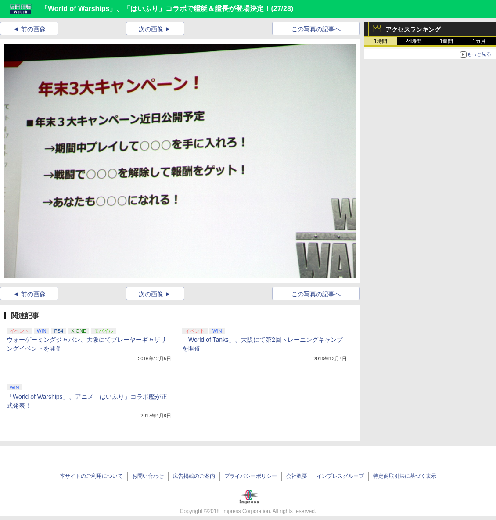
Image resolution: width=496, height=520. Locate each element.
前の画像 (33, 28)
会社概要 (296, 476)
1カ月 (479, 41)
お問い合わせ (148, 476)
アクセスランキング (413, 29)
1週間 (446, 41)
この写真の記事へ (316, 28)
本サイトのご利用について (91, 476)
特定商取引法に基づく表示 (404, 476)
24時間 (413, 41)
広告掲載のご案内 (194, 476)
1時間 (381, 41)
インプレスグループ (340, 476)
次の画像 (151, 28)
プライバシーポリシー (250, 476)
